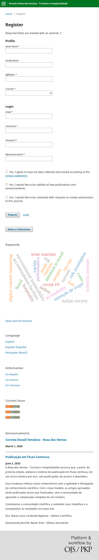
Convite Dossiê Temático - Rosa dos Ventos (35, 440)
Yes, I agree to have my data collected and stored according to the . (47, 173)
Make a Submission (19, 229)
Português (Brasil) (16, 352)
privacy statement (16, 175)
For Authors (11, 379)
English (9, 341)
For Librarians (12, 385)
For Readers (11, 374)
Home (8, 13)
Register (12, 214)
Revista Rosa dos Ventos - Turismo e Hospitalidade (38, 3)
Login (26, 214)
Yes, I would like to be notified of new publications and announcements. (40, 186)
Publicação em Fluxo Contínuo (27, 457)
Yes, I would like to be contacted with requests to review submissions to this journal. (49, 199)
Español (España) (15, 347)
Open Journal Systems (18, 321)
